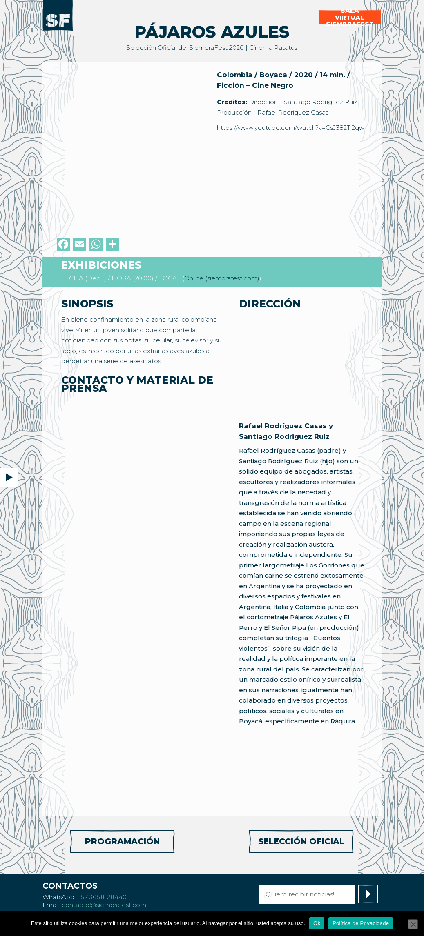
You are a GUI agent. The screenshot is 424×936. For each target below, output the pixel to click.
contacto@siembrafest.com (104, 905)
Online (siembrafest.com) (221, 278)
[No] (413, 924)
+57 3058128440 (102, 897)
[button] (9, 477)
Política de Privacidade (361, 923)
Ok (316, 923)
